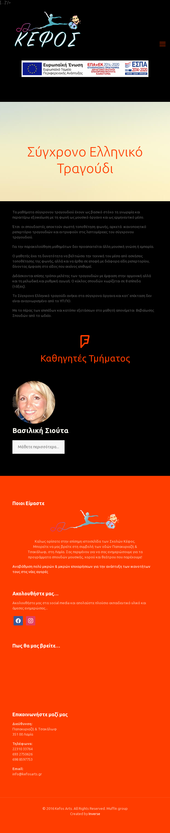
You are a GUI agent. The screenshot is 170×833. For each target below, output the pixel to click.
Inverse (94, 814)
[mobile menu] (162, 44)
